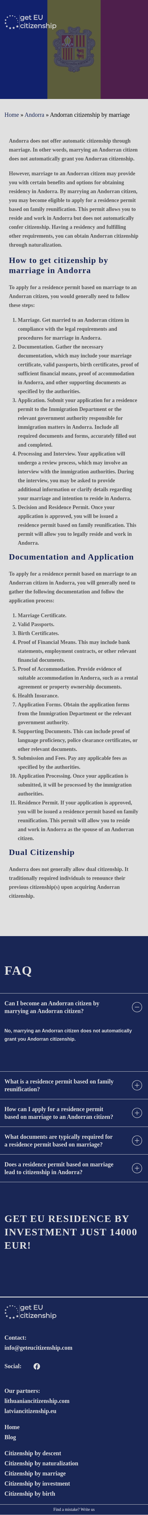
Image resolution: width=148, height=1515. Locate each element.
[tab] (74, 1007)
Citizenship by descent (32, 1453)
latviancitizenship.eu (30, 1411)
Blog (10, 1437)
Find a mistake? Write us (74, 1509)
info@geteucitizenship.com (38, 1347)
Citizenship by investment (37, 1483)
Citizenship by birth (29, 1493)
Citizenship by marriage (35, 1473)
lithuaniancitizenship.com (36, 1401)
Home (12, 1427)
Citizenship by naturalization (41, 1463)
